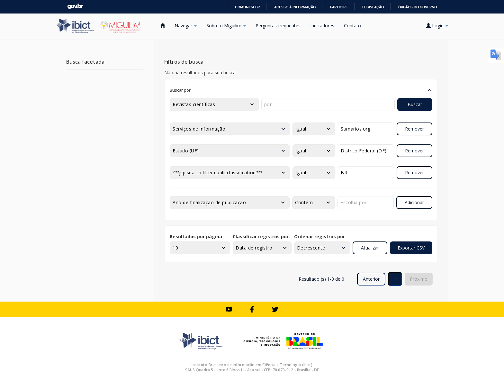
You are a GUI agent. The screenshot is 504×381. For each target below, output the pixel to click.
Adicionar (414, 202)
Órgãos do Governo (417, 7)
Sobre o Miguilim (226, 26)
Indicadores (322, 26)
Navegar (186, 26)
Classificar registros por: (261, 236)
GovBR (75, 7)
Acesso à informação (295, 7)
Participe (339, 7)
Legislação (373, 7)
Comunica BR (247, 7)
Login (437, 26)
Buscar (415, 104)
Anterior (371, 279)
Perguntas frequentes (278, 26)
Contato (352, 26)
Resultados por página (196, 236)
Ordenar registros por (319, 236)
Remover (414, 129)
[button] (301, 90)
